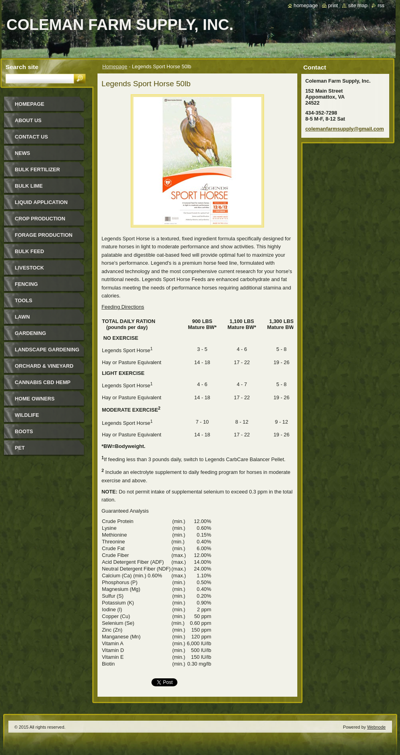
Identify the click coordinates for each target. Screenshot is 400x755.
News (22, 153)
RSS (381, 5)
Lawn (22, 317)
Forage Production (43, 235)
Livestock (29, 268)
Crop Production (40, 219)
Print (333, 5)
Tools (23, 300)
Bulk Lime (29, 186)
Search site (22, 66)
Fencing (26, 284)
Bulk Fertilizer (37, 169)
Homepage (114, 66)
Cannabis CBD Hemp (42, 382)
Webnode (376, 727)
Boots (24, 431)
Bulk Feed (29, 251)
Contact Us (31, 137)
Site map (357, 5)
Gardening (30, 333)
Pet (20, 448)
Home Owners (35, 399)
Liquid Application (41, 202)
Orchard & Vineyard (44, 366)
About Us (28, 120)
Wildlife (27, 415)
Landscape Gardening (47, 350)
